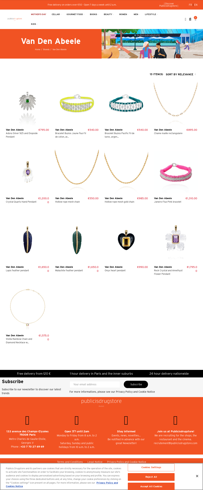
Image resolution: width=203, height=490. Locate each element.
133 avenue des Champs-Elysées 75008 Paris (27, 433)
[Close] (197, 476)
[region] (101, 476)
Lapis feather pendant (17, 270)
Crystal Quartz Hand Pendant (21, 201)
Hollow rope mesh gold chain (119, 201)
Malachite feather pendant (69, 270)
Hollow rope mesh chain (67, 201)
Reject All (151, 476)
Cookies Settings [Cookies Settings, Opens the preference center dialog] (151, 467)
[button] (168, 5)
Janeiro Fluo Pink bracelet (167, 201)
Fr (191, 4)
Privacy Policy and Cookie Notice (135, 391)
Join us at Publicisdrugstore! (175, 431)
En (195, 4)
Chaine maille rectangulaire (168, 133)
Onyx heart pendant (115, 270)
